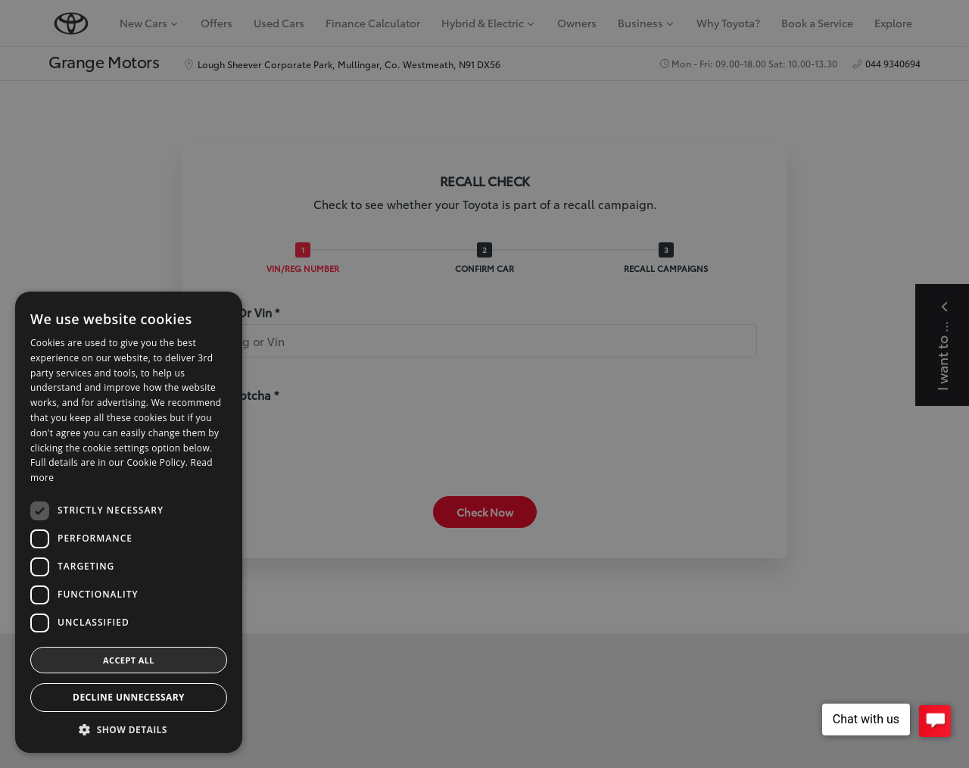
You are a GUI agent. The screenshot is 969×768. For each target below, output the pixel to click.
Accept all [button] (128, 660)
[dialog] (484, 384)
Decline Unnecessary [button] (129, 697)
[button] (128, 730)
